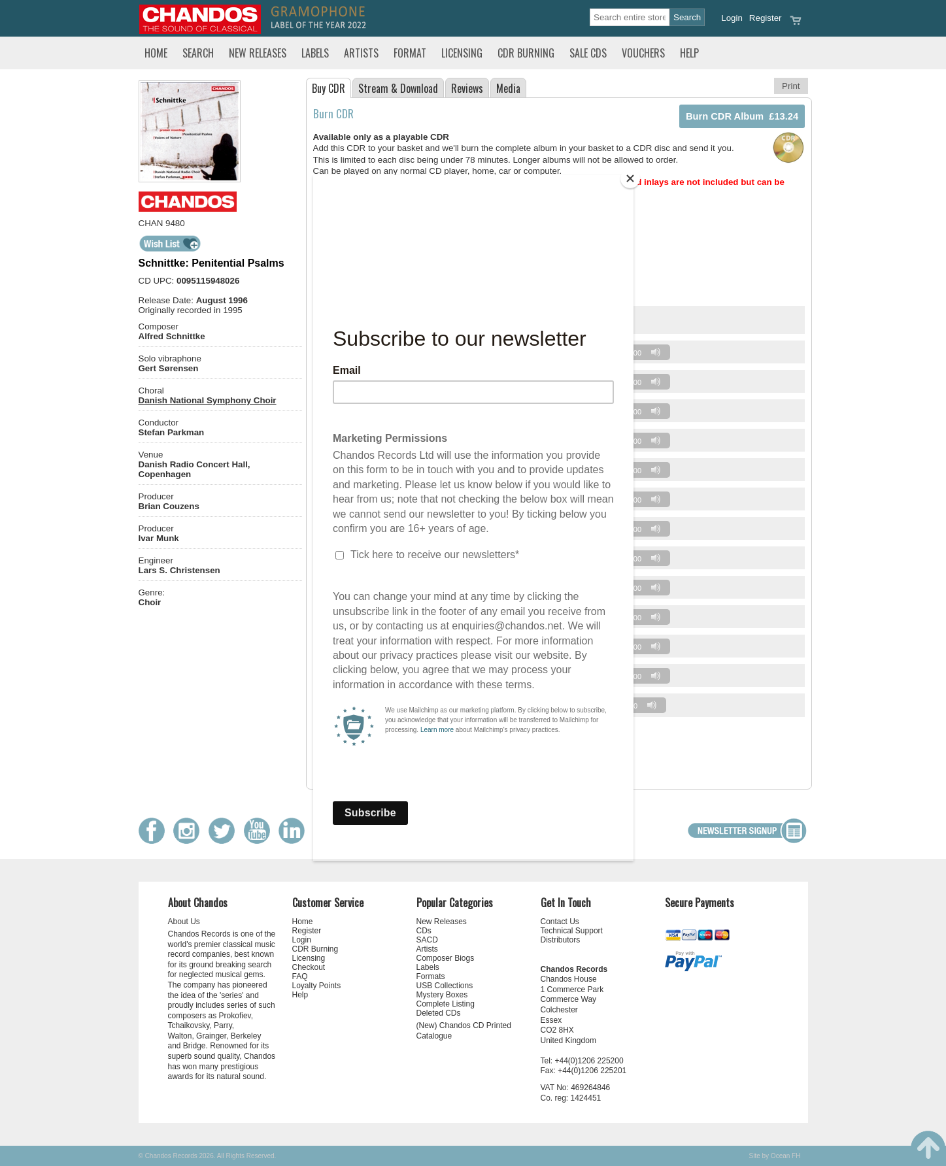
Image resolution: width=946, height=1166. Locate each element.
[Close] (630, 178)
